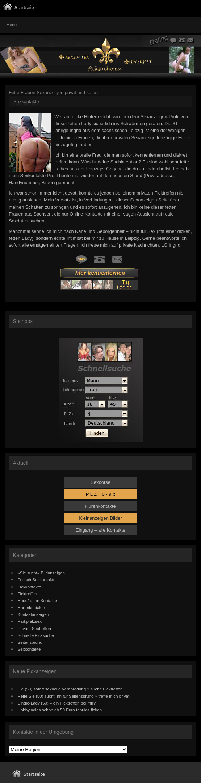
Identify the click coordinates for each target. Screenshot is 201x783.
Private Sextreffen (34, 628)
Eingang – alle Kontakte (100, 530)
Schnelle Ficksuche (36, 635)
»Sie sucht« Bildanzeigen (41, 572)
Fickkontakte (29, 586)
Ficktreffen (27, 593)
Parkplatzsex (30, 621)
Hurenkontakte (100, 506)
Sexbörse (100, 482)
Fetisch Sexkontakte (37, 579)
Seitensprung (30, 642)
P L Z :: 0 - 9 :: (101, 494)
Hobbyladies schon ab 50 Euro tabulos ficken (60, 709)
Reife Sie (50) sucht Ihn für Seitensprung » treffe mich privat (74, 696)
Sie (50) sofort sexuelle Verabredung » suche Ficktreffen (70, 688)
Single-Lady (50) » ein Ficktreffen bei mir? (57, 703)
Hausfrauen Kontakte (37, 600)
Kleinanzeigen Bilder (100, 518)
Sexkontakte (26, 101)
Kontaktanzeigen (33, 614)
